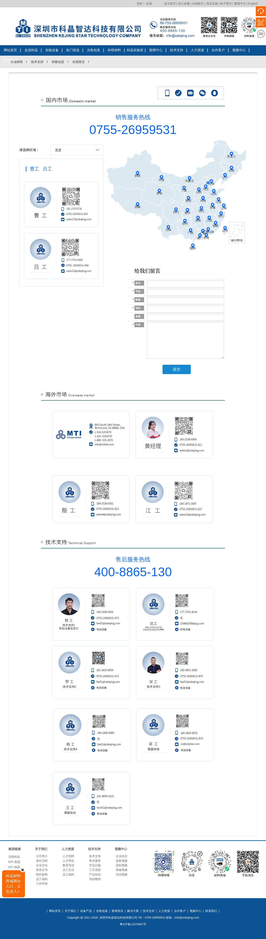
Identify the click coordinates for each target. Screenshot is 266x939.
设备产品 (86, 911)
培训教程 (95, 879)
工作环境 (42, 883)
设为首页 (170, 3)
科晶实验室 (135, 50)
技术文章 (95, 856)
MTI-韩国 (14, 868)
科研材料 (114, 50)
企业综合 (121, 856)
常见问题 (95, 865)
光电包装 (93, 50)
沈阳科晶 (14, 857)
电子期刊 (226, 3)
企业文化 (42, 865)
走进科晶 (31, 50)
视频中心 (239, 50)
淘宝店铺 (212, 3)
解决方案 (133, 911)
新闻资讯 (117, 911)
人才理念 (68, 860)
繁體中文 (240, 3)
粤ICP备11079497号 (133, 924)
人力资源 (197, 50)
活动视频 (121, 874)
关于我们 (70, 911)
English (253, 3)
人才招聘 (68, 856)
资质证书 (42, 870)
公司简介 (42, 856)
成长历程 (42, 860)
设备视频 (121, 860)
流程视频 (121, 865)
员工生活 (68, 870)
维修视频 (121, 870)
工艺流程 (95, 870)
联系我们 (10, 60)
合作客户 (218, 50)
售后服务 (95, 860)
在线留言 (198, 3)
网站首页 (10, 50)
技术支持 (176, 50)
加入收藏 (184, 3)
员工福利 (42, 879)
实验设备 (52, 50)
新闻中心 (156, 50)
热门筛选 (72, 50)
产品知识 (95, 874)
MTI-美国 (14, 863)
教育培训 (68, 865)
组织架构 (42, 874)
